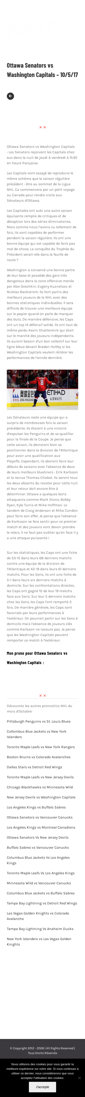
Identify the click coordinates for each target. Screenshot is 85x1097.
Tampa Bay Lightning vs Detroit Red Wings (42, 903)
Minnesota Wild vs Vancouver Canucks (39, 883)
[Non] (79, 1078)
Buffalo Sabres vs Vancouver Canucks (38, 847)
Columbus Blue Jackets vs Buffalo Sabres (41, 893)
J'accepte (42, 1087)
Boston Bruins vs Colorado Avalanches (39, 757)
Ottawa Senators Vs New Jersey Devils (37, 837)
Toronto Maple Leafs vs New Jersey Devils (40, 777)
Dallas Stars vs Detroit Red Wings (34, 767)
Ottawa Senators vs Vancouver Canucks (40, 817)
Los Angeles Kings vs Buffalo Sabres (36, 807)
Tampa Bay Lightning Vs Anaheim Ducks (40, 929)
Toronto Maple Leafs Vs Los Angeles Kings (41, 873)
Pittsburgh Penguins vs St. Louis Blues (38, 721)
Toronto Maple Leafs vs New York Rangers (41, 747)
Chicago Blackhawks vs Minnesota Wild (40, 787)
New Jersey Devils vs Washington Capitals (41, 797)
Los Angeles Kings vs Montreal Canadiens (41, 827)
